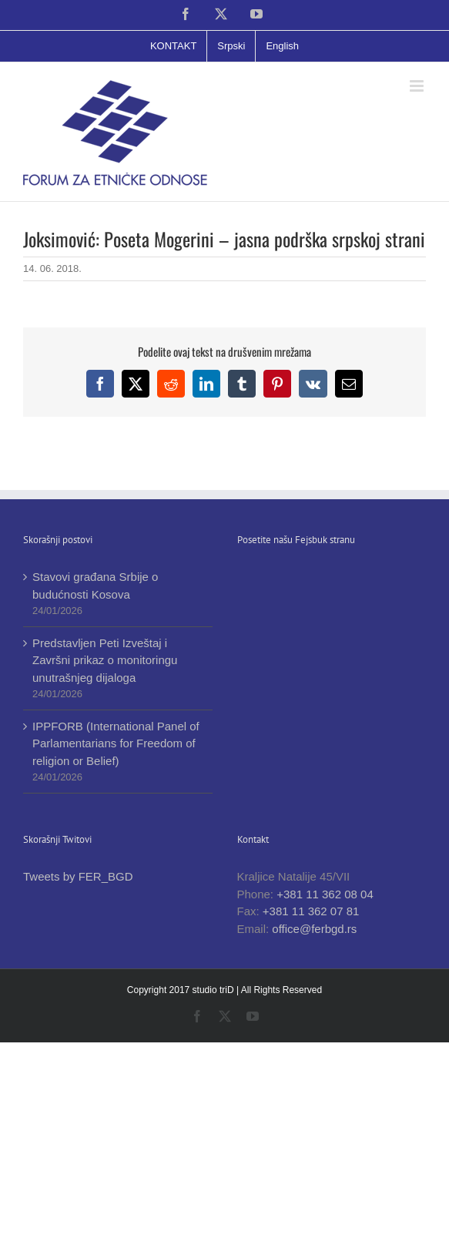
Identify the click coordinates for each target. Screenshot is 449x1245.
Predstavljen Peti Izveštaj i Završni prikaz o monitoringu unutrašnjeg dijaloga (104, 660)
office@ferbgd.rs (314, 928)
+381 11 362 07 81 (311, 911)
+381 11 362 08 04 (325, 894)
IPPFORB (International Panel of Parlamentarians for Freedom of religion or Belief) (115, 743)
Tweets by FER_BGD (78, 876)
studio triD (214, 990)
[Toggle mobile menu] (418, 86)
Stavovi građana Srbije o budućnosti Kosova (95, 585)
